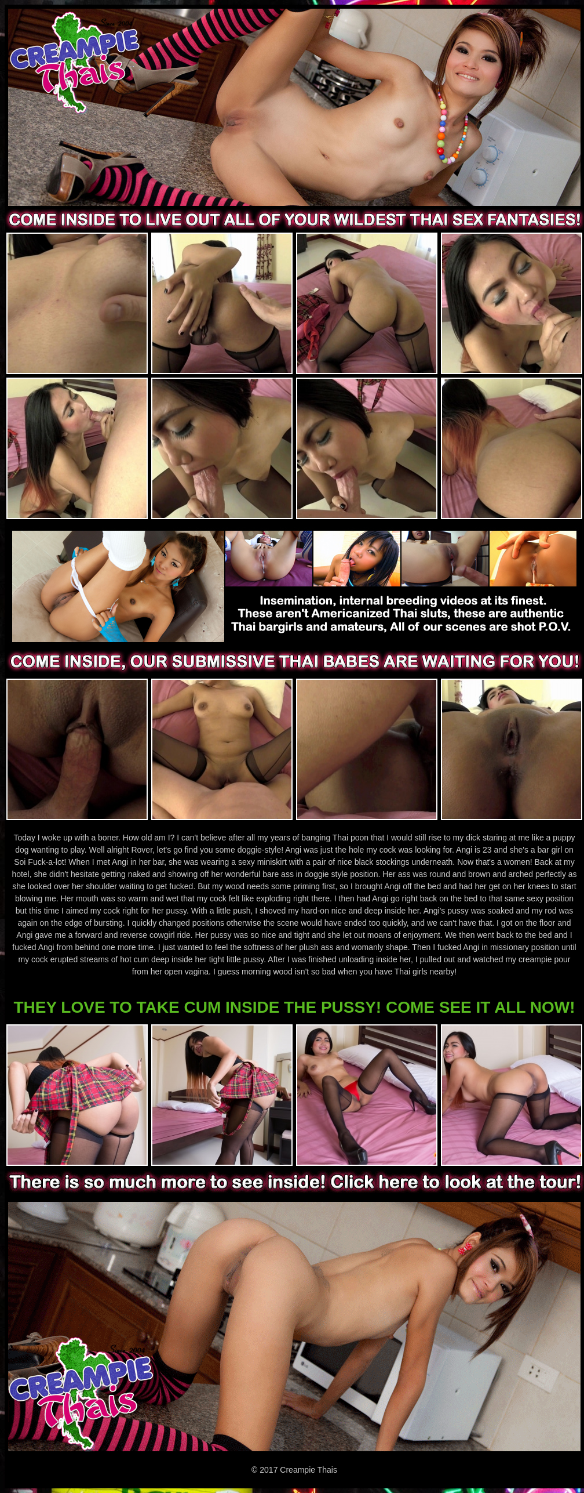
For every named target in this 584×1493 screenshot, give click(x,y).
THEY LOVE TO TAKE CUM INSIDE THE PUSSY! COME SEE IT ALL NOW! (294, 1007)
